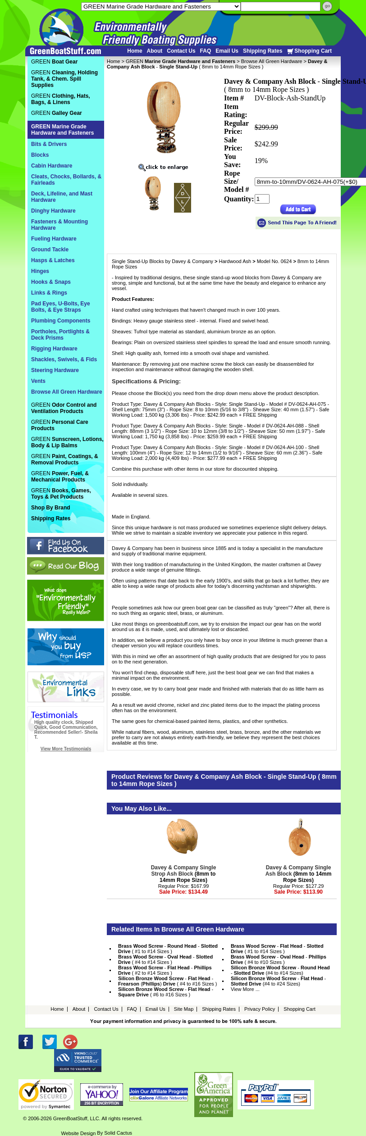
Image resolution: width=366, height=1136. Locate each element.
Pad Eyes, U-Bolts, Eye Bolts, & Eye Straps (60, 306)
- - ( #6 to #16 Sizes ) (165, 991)
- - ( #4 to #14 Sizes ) (165, 959)
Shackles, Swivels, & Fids (64, 359)
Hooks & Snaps (51, 282)
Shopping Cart (309, 51)
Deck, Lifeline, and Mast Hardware (61, 197)
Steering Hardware (55, 370)
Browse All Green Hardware (271, 61)
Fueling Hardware (54, 239)
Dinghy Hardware (53, 211)
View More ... (245, 989)
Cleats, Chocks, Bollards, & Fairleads (66, 179)
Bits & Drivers (49, 144)
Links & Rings (49, 293)
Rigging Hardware (54, 348)
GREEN (180, 61)
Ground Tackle (50, 249)
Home (134, 51)
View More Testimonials (66, 748)
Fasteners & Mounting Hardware (59, 224)
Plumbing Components (60, 321)
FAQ (205, 51)
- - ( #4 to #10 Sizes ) (278, 959)
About (155, 51)
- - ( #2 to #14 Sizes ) (165, 970)
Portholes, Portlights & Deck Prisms (60, 334)
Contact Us (181, 51)
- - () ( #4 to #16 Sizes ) (167, 981)
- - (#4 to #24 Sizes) (278, 981)
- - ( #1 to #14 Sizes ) (168, 948)
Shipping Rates (262, 51)
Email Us (226, 51)
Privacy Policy (259, 1009)
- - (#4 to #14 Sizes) (280, 970)
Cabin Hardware (51, 166)
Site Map (183, 1009)
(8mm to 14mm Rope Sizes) (183, 873)
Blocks (40, 155)
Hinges (40, 271)
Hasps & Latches (53, 260)
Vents (38, 381)
